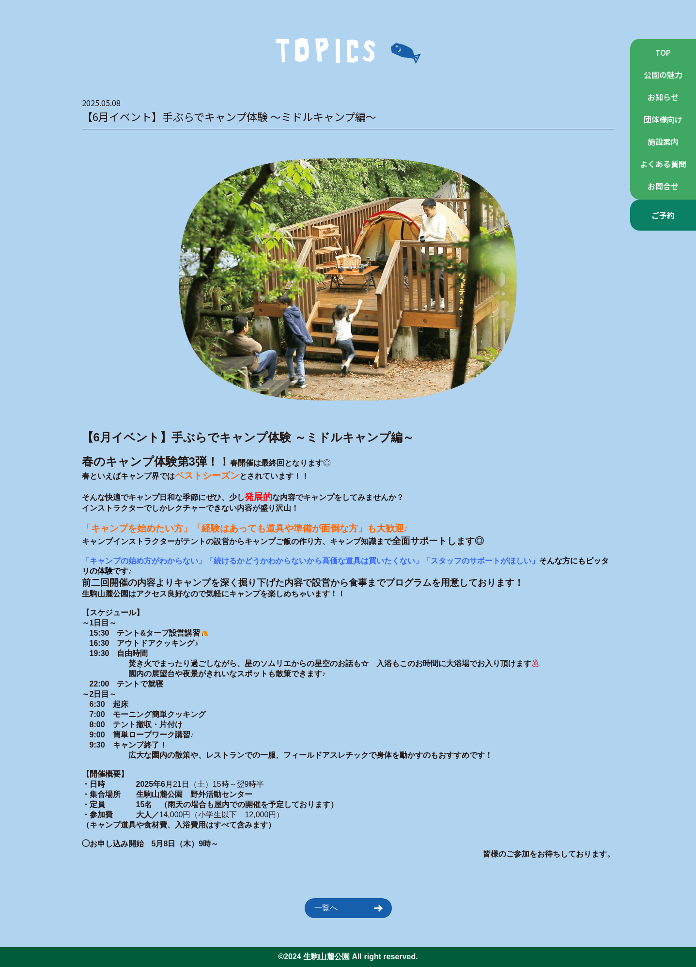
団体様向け (663, 119)
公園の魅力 (663, 74)
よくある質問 (663, 164)
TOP (663, 52)
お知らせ (663, 97)
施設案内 (663, 141)
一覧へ (348, 908)
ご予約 (663, 215)
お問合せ (663, 186)
